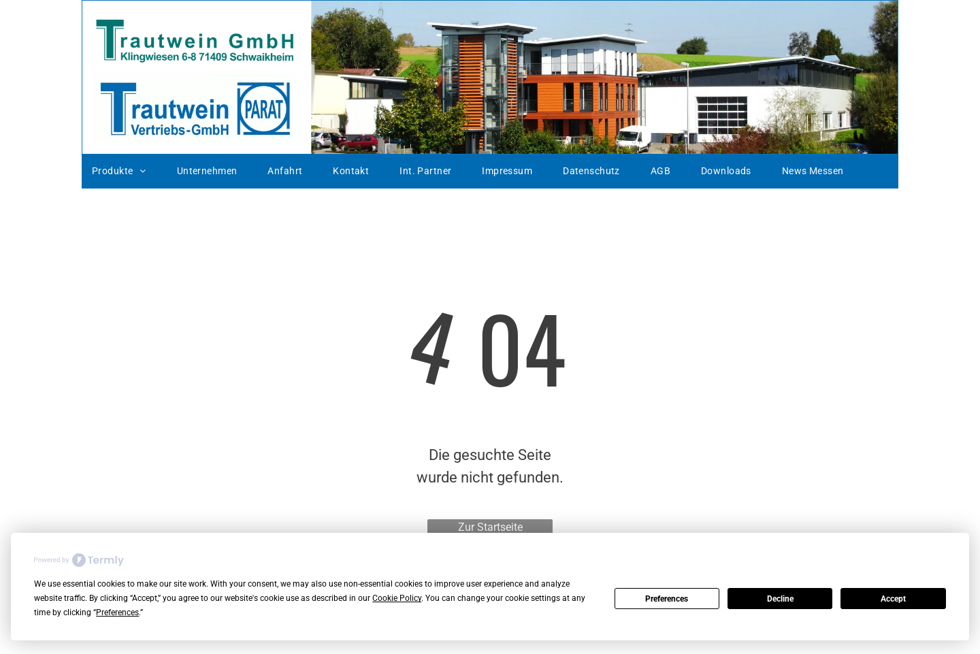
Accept (893, 599)
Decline (780, 599)
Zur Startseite (490, 527)
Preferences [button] (117, 612)
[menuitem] (124, 171)
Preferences (666, 599)
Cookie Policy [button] (396, 598)
